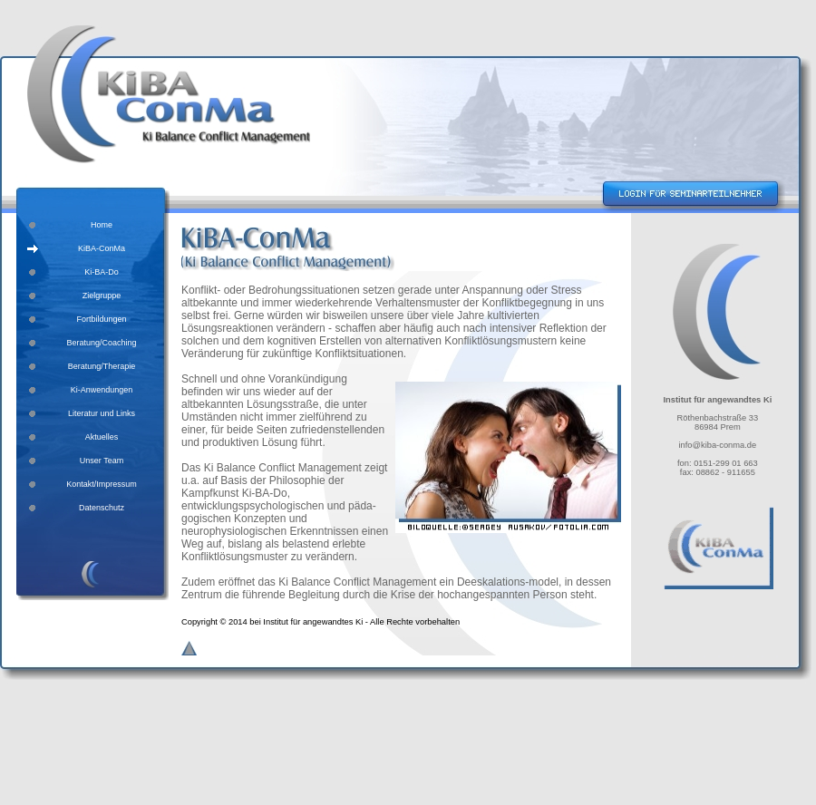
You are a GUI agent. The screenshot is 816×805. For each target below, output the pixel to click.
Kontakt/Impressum (101, 484)
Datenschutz (101, 507)
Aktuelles (102, 436)
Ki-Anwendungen (102, 389)
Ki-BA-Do (101, 271)
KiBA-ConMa (101, 248)
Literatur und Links (101, 413)
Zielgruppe (102, 295)
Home (101, 224)
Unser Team (101, 460)
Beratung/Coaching (101, 342)
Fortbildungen (101, 319)
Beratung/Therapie (102, 366)
